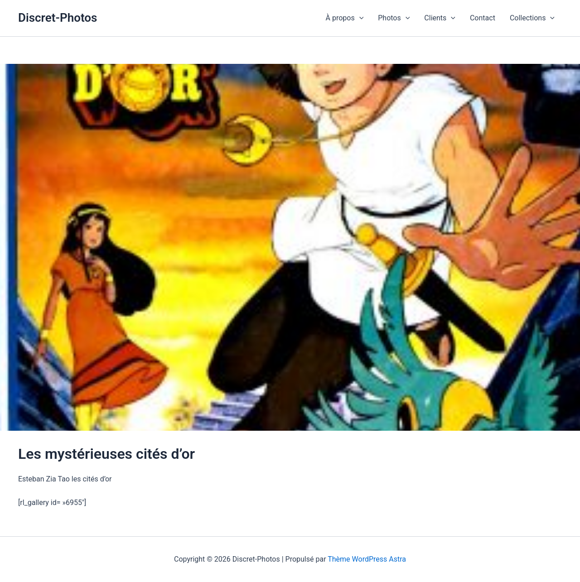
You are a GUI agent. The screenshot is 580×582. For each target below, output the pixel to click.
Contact (482, 18)
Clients (439, 18)
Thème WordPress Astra (367, 559)
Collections (532, 18)
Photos (394, 18)
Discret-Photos (57, 17)
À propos (345, 18)
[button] (359, 18)
